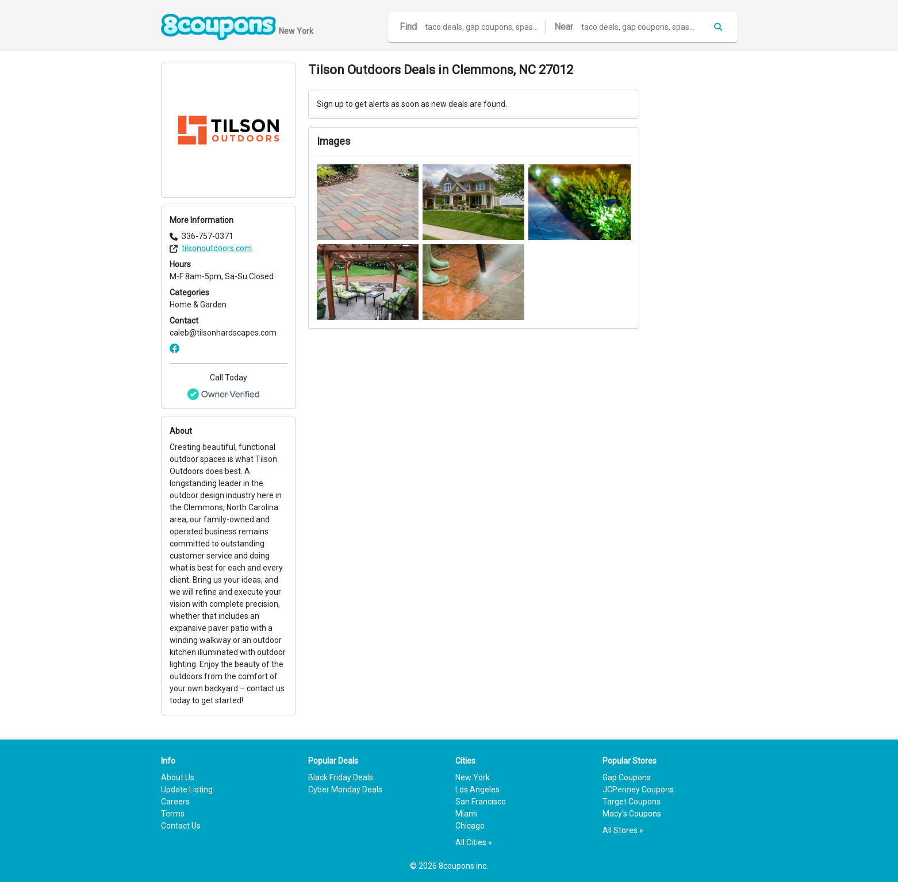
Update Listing (187, 789)
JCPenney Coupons (638, 789)
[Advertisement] (694, 235)
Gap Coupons (626, 777)
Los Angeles (477, 789)
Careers (175, 801)
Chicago (470, 825)
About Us (177, 777)
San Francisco (480, 801)
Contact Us (181, 825)
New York (472, 777)
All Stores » (622, 830)
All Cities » (473, 842)
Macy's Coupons (631, 813)
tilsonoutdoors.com (217, 248)
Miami (466, 813)
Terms (173, 813)
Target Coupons (631, 801)
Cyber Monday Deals (345, 789)
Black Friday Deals (340, 777)
